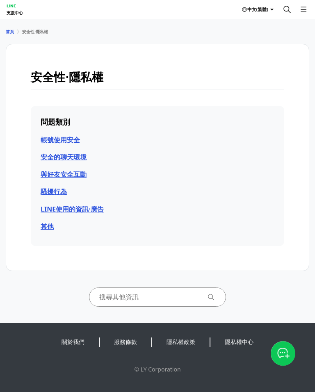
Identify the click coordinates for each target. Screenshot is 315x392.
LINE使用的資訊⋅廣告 (72, 209)
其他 (47, 226)
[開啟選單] (303, 9)
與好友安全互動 (64, 174)
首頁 (10, 31)
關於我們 (73, 342)
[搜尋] (287, 9)
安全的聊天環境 (64, 157)
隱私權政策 (181, 342)
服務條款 (125, 342)
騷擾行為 (54, 191)
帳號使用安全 (60, 139)
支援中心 (15, 13)
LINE (11, 6)
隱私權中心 (239, 342)
